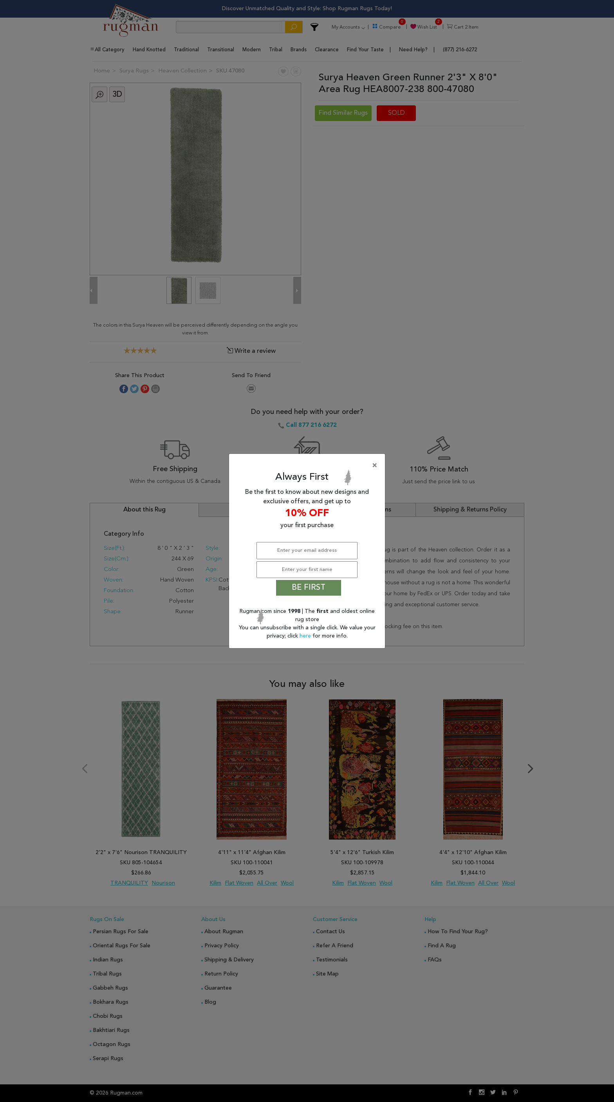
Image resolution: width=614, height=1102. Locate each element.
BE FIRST (308, 588)
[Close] (308, 466)
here (306, 636)
